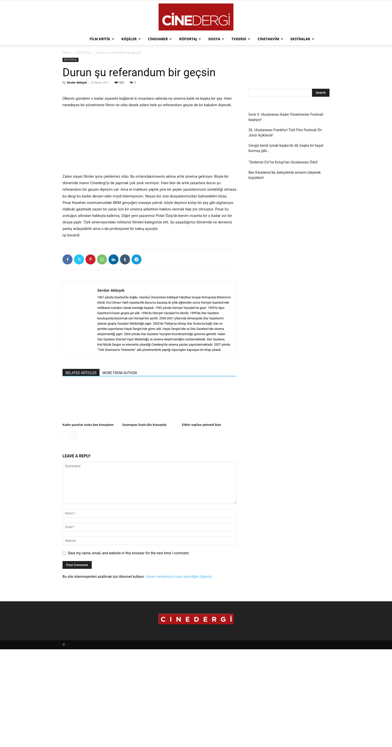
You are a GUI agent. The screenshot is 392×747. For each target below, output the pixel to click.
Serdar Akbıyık (77, 82)
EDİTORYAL (84, 52)
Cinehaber (160, 38)
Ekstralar (302, 38)
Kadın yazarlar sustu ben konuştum (88, 522)
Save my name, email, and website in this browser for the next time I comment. (129, 651)
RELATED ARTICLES (81, 471)
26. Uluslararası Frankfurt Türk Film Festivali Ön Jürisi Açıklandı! (285, 132)
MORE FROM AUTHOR (119, 471)
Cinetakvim (270, 38)
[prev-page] (65, 532)
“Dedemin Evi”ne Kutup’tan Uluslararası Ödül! (283, 162)
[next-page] (73, 532)
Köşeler (131, 38)
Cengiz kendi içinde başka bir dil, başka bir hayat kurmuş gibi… (285, 148)
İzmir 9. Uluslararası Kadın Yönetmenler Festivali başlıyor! (285, 117)
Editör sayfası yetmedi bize (201, 522)
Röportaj (190, 38)
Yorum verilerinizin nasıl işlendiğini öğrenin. (179, 674)
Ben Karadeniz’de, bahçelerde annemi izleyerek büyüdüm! (284, 175)
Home (66, 52)
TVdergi (241, 38)
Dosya (216, 38)
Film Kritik (102, 38)
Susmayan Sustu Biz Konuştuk (144, 522)
